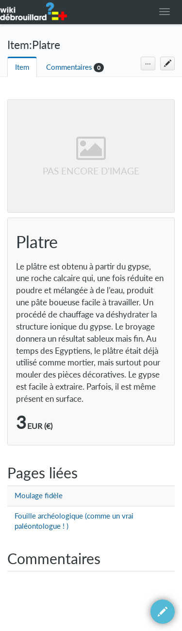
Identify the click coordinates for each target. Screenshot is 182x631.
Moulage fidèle (39, 495)
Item (22, 67)
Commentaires (69, 67)
